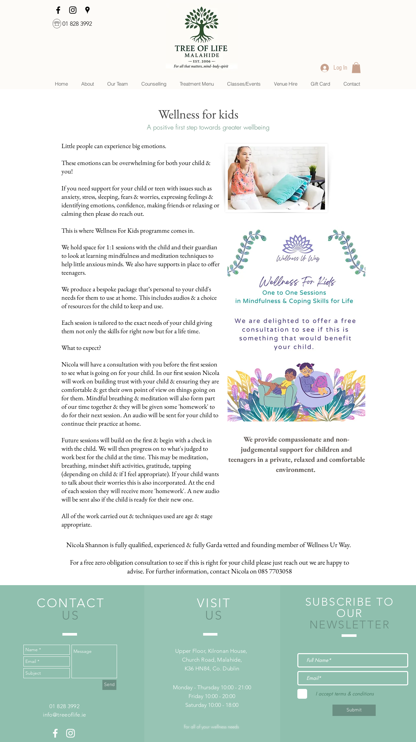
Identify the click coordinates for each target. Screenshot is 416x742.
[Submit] (354, 710)
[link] (356, 67)
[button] (154, 83)
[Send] (109, 685)
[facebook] (58, 10)
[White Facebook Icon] (55, 733)
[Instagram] (73, 10)
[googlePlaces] (87, 10)
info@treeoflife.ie (64, 714)
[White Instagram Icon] (70, 733)
